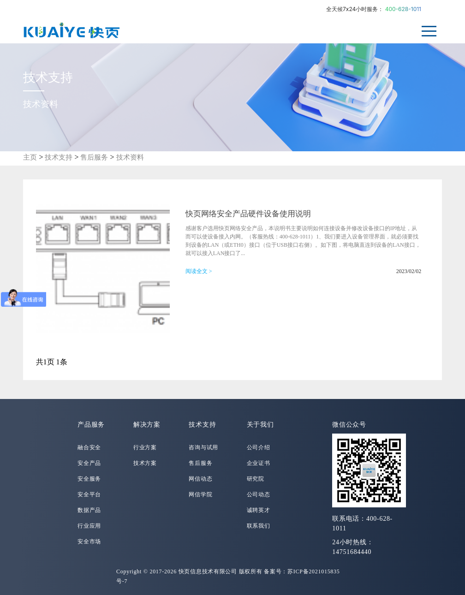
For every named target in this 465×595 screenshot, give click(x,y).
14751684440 (351, 551)
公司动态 (258, 494)
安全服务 (89, 479)
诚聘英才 (258, 510)
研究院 (255, 479)
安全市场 (89, 541)
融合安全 (89, 447)
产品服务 (91, 424)
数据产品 (89, 510)
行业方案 (145, 447)
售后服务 (94, 157)
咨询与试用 (203, 447)
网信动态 (200, 479)
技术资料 (130, 157)
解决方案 (147, 424)
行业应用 (89, 526)
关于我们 (260, 424)
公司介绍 (258, 447)
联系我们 (258, 526)
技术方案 (145, 463)
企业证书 (258, 463)
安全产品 (89, 463)
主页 (30, 157)
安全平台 (89, 494)
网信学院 (200, 494)
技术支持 (58, 157)
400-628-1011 (403, 9)
